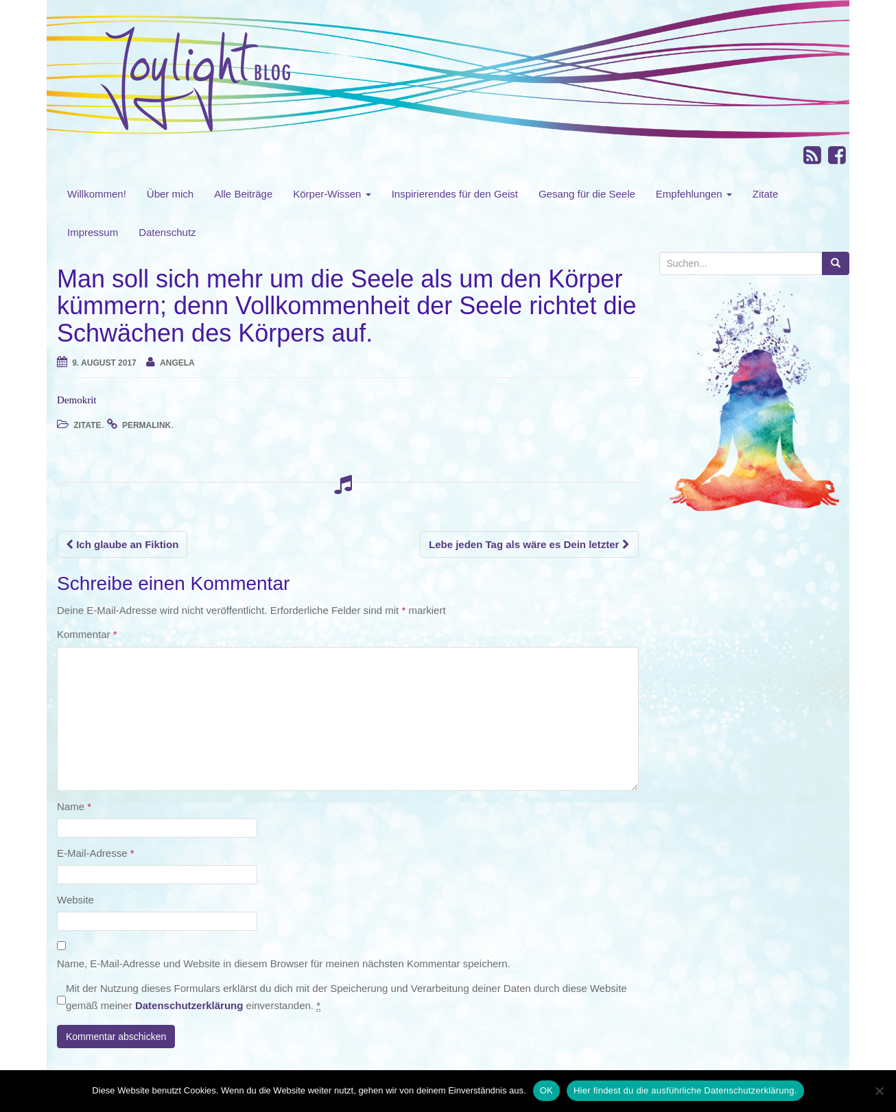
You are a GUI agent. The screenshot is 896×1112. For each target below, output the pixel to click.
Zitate (766, 194)
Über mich (170, 194)
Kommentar (87, 634)
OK (546, 1090)
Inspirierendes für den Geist (455, 194)
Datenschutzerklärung (189, 1005)
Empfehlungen (694, 194)
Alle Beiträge (243, 194)
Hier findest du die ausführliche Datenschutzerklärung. (685, 1090)
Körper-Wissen (331, 194)
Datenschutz (167, 232)
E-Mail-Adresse (95, 853)
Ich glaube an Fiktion (122, 544)
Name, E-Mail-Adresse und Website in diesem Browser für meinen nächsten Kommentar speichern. (283, 963)
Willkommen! (96, 194)
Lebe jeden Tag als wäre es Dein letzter (529, 544)
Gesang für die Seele (587, 194)
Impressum (92, 232)
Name (74, 806)
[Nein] (879, 1091)
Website (75, 900)
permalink (146, 425)
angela (177, 363)
